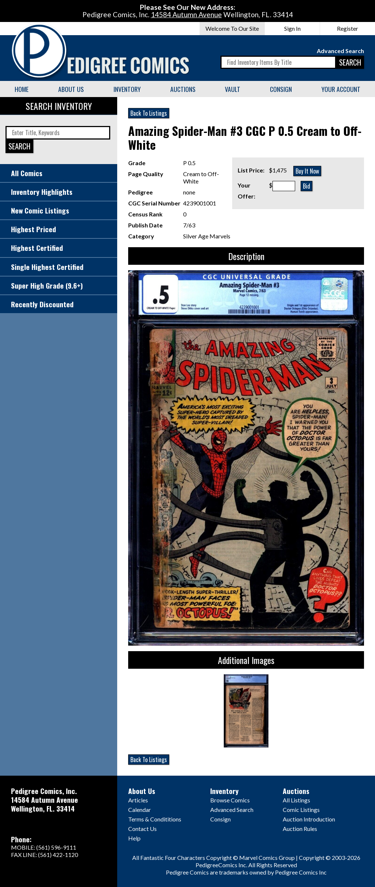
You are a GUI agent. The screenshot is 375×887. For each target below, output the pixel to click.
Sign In (292, 28)
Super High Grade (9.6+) (47, 285)
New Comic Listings (40, 210)
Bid (306, 186)
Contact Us (142, 828)
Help (134, 838)
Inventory (127, 89)
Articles (138, 800)
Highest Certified (37, 247)
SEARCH (350, 62)
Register (347, 28)
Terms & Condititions (154, 819)
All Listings (296, 800)
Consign (281, 89)
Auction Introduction (309, 819)
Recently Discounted (42, 304)
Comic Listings (301, 809)
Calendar (139, 809)
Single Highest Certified (47, 266)
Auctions (183, 89)
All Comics (26, 173)
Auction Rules (300, 828)
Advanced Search (340, 50)
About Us (71, 89)
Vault (232, 89)
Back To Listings (148, 113)
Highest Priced (33, 229)
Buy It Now (307, 171)
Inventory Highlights (42, 191)
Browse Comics (230, 800)
